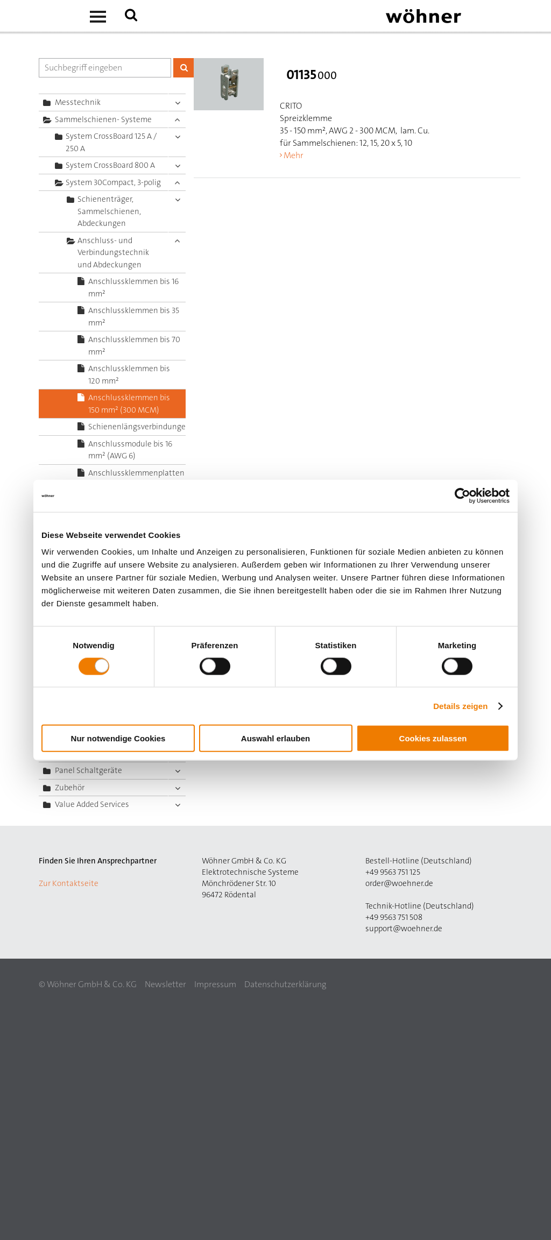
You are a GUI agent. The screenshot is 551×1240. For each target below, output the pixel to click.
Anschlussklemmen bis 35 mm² (133, 316)
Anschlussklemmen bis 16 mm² (133, 287)
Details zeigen (460, 705)
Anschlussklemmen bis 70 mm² (134, 345)
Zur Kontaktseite (68, 883)
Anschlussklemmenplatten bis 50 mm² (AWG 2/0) (136, 479)
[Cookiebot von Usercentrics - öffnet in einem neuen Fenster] (462, 495)
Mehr (293, 155)
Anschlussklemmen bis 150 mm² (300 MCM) (129, 403)
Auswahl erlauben (275, 738)
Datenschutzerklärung (285, 984)
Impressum (215, 984)
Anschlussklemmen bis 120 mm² (129, 374)
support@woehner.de (403, 928)
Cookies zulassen (433, 738)
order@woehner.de (399, 883)
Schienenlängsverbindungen (137, 426)
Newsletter (165, 984)
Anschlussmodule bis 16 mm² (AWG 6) (130, 450)
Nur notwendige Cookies (118, 738)
